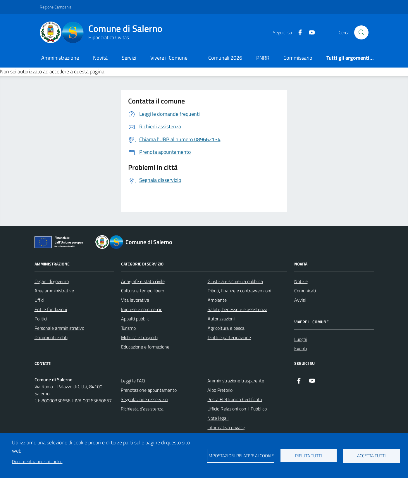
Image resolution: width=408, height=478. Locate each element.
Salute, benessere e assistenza (237, 309)
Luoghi (300, 339)
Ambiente (217, 299)
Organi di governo (52, 281)
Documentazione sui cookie (37, 461)
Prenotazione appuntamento (149, 390)
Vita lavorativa (135, 299)
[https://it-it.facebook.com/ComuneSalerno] (298, 32)
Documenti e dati (51, 337)
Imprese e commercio (141, 309)
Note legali (217, 418)
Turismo (128, 328)
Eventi (300, 348)
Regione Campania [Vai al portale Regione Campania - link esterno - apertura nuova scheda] (55, 7)
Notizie (301, 281)
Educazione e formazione (145, 346)
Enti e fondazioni (51, 309)
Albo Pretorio (220, 390)
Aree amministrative (54, 290)
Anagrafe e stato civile (143, 281)
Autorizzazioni (221, 318)
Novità (100, 58)
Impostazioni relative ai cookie (240, 455)
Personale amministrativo (59, 328)
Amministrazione (60, 58)
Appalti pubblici (135, 318)
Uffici (39, 299)
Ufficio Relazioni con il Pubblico (237, 408)
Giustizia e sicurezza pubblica (235, 281)
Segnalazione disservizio (144, 399)
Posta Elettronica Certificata (234, 399)
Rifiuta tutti (308, 455)
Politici (41, 318)
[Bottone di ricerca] (361, 32)
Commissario (297, 58)
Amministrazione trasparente (235, 380)
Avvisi (300, 299)
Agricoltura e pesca (226, 328)
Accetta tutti (371, 455)
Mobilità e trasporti (139, 337)
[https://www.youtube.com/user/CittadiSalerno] (309, 32)
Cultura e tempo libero (142, 290)
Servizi (129, 58)
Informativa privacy (226, 427)
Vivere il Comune (168, 58)
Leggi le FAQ (133, 380)
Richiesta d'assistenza (142, 408)
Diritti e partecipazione (229, 337)
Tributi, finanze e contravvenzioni (239, 290)
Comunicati (305, 290)
